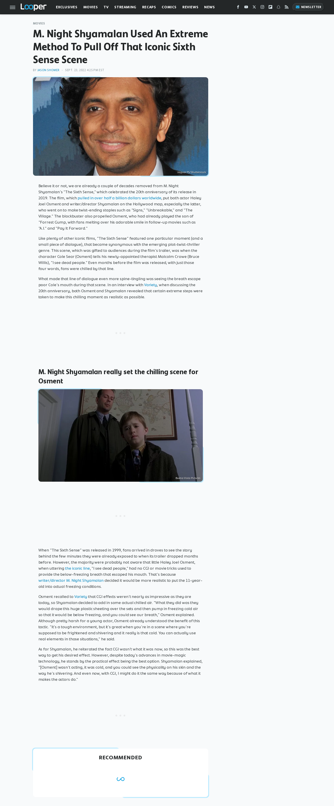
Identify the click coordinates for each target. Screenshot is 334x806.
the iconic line (77, 568)
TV (106, 7)
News (209, 7)
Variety (150, 285)
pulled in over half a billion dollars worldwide (119, 198)
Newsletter (308, 7)
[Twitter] (254, 8)
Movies (90, 7)
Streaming (125, 7)
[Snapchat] (278, 8)
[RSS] (286, 8)
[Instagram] (262, 8)
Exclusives (66, 7)
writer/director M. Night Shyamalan (71, 580)
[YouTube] (246, 8)
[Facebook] (238, 8)
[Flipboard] (270, 8)
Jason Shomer (48, 70)
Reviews (190, 7)
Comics (169, 7)
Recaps (149, 7)
